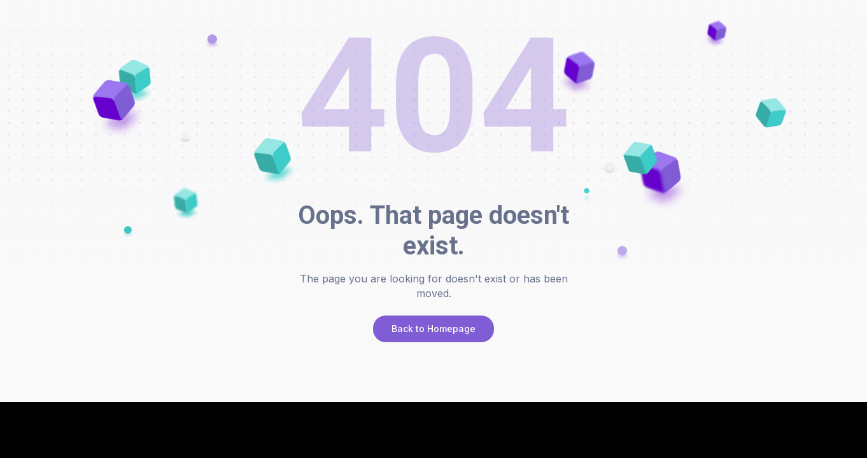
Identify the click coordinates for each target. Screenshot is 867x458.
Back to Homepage (433, 328)
